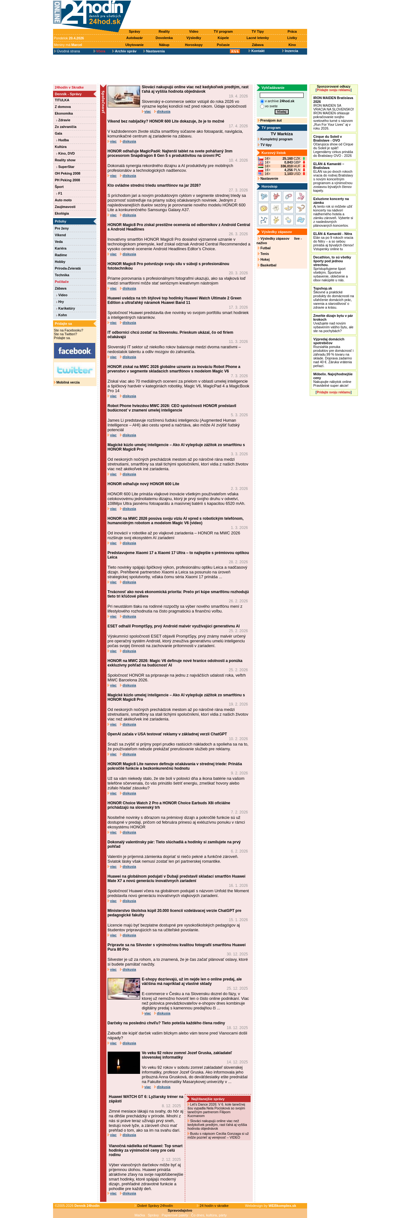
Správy (134, 31)
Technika (62, 275)
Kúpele (223, 38)
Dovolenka (164, 38)
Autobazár (134, 38)
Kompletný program (275, 139)
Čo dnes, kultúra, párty (209, 1215)
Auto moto (63, 200)
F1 (59, 193)
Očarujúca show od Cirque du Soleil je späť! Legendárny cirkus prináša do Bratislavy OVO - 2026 (333, 146)
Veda (59, 242)
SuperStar (65, 167)
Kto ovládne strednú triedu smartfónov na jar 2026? (154, 185)
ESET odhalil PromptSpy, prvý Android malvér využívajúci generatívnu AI (174, 626)
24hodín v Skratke (69, 87)
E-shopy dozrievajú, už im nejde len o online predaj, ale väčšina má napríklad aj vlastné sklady (192, 981)
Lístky (292, 38)
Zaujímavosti (65, 207)
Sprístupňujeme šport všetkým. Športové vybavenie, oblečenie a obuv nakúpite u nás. (332, 268)
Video (193, 31)
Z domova (63, 107)
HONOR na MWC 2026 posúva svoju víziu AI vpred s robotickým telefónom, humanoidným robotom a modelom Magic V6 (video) (176, 520)
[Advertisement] (220, 14)
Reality (164, 31)
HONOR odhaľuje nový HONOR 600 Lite (143, 484)
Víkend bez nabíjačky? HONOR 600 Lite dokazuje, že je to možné (166, 121)
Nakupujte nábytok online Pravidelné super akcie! (333, 379)
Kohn (61, 315)
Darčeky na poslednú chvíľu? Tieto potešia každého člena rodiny (166, 1023)
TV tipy (265, 145)
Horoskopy (194, 45)
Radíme (61, 255)
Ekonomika (64, 113)
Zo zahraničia (66, 127)
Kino (292, 45)
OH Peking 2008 (68, 173)
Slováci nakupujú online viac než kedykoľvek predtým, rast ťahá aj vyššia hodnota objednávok (195, 89)
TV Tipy (258, 31)
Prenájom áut (270, 120)
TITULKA (62, 100)
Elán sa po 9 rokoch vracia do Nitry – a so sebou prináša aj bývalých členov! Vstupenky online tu (333, 241)
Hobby (60, 262)
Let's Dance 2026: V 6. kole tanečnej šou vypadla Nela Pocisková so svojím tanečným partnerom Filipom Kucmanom (216, 1110)
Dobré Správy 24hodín (154, 1206)
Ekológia (62, 213)
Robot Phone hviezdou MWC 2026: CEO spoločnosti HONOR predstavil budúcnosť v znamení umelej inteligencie (172, 408)
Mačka (140, 1215)
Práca (292, 31)
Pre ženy (62, 228)
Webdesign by (270, 1206)
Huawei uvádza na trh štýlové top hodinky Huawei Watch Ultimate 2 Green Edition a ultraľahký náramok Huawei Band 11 (175, 300)
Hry (60, 302)
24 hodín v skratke (213, 1206)
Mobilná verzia (67, 382)
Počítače (62, 282)
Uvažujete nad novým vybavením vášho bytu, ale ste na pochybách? (333, 323)
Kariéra (61, 248)
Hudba (62, 140)
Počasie (223, 45)
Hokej (264, 259)
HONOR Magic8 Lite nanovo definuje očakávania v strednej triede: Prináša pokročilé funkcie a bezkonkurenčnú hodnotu (175, 766)
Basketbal (267, 265)
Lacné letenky (257, 38)
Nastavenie (268, 178)
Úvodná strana (67, 51)
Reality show (65, 160)
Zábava (258, 45)
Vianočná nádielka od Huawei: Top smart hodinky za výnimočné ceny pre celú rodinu (146, 1150)
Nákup (164, 45)
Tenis (263, 254)
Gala (58, 133)
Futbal (264, 248)
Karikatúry (65, 308)
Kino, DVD (65, 153)
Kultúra (61, 147)
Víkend (60, 235)
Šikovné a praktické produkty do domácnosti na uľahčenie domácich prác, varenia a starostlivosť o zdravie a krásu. (333, 297)
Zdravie (63, 120)
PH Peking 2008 (67, 180)
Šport (59, 187)
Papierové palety (175, 1215)
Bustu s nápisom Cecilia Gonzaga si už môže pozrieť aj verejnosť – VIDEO (218, 1135)
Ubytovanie (134, 45)
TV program (223, 31)
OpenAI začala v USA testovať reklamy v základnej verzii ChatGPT (167, 734)
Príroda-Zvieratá (68, 268)
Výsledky (193, 38)
